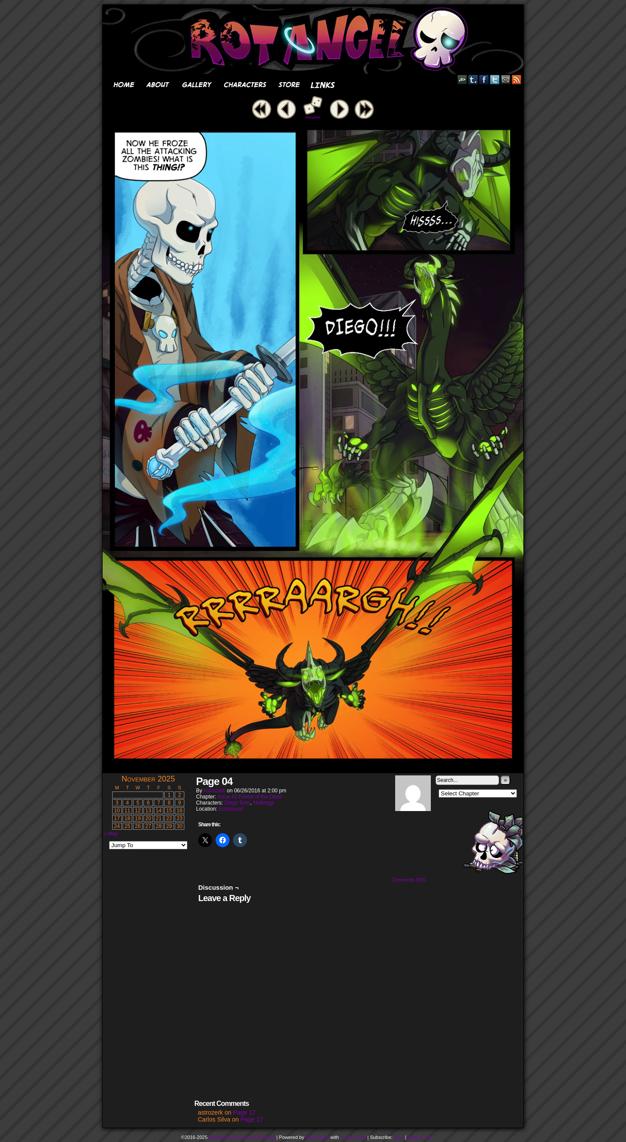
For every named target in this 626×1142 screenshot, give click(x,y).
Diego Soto (237, 803)
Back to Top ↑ (422, 1137)
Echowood (231, 809)
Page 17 (244, 1112)
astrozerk (214, 791)
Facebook (484, 79)
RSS (516, 79)
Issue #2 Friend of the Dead (249, 797)
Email (505, 79)
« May (111, 834)
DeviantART (462, 79)
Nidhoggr (263, 803)
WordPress (317, 1137)
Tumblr (473, 79)
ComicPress (353, 1137)
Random (313, 117)
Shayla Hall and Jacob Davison (242, 1137)
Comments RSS (408, 879)
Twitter (494, 79)
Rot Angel (316, 39)
